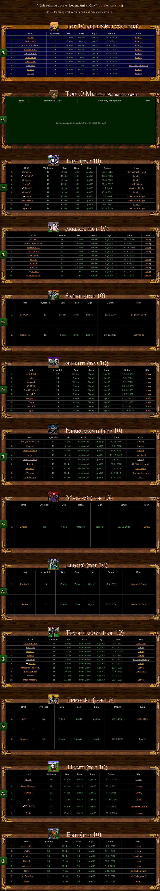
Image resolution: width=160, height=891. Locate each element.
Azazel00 (29, 468)
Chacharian (30, 61)
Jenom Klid (30, 57)
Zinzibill (23, 527)
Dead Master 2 (30, 680)
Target (30, 464)
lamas (25, 604)
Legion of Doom (138, 315)
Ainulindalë (142, 719)
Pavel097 (28, 176)
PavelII (30, 655)
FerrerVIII (30, 647)
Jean (28, 196)
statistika (115, 5)
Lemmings (139, 335)
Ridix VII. (31, 406)
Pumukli (23, 739)
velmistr (30, 675)
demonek (30, 659)
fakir (24, 719)
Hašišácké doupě (136, 196)
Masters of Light (136, 188)
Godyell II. (25, 335)
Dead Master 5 (33, 275)
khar (30, 455)
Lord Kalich (30, 41)
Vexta (31, 402)
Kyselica (27, 208)
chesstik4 (26, 180)
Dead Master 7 (30, 450)
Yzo (28, 799)
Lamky (138, 37)
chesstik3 (26, 192)
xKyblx (30, 73)
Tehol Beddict (30, 671)
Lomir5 (27, 184)
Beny (26, 871)
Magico (29, 446)
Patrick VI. (25, 584)
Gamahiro (30, 65)
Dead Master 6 (30, 459)
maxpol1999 (27, 200)
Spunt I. (35, 271)
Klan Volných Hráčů (138, 65)
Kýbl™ (33, 394)
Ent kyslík (30, 806)
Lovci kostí (141, 455)
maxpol (32, 663)
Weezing (30, 473)
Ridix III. (33, 267)
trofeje (103, 5)
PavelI (28, 779)
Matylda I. (28, 793)
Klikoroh (28, 188)
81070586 (25, 315)
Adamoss (26, 866)
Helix (31, 378)
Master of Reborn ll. (30, 668)
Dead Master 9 (28, 786)
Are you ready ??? (30, 441)
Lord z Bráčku (30, 53)
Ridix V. (30, 69)
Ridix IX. (30, 651)
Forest (30, 37)
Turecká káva (29, 477)
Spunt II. (33, 263)
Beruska (29, 876)
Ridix (28, 813)
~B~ (27, 204)
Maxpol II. (31, 398)
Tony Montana (30, 643)
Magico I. (31, 382)
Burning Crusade (140, 473)
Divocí (141, 477)
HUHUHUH (31, 386)
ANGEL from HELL (30, 45)
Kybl (31, 410)
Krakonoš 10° (30, 49)
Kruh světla (136, 184)
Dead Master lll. (31, 390)
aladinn (26, 856)
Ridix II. (26, 861)
